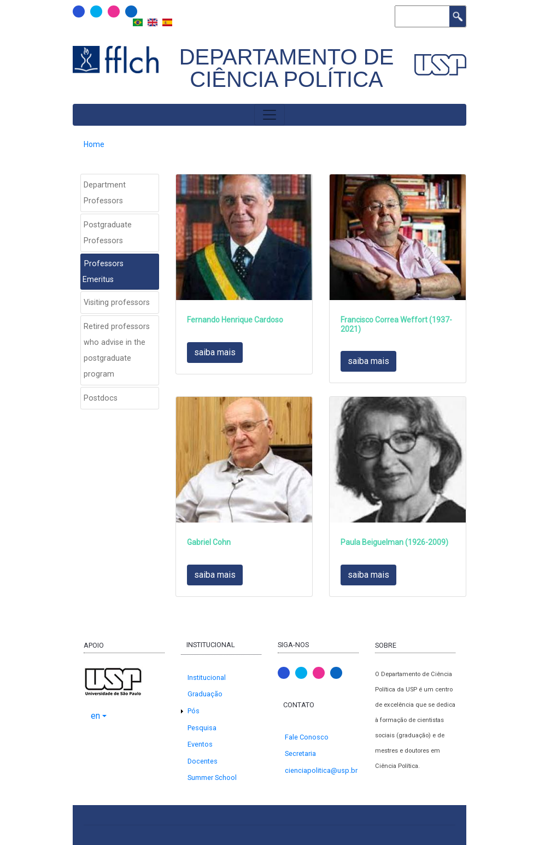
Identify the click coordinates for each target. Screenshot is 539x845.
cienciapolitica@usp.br (321, 770)
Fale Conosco (307, 737)
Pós (194, 711)
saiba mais (215, 352)
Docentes (203, 761)
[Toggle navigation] (269, 115)
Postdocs (101, 398)
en (95, 716)
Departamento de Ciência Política (286, 68)
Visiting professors (117, 302)
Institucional (207, 677)
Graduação (205, 694)
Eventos (200, 744)
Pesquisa (202, 728)
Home (94, 144)
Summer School (212, 777)
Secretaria (300, 753)
